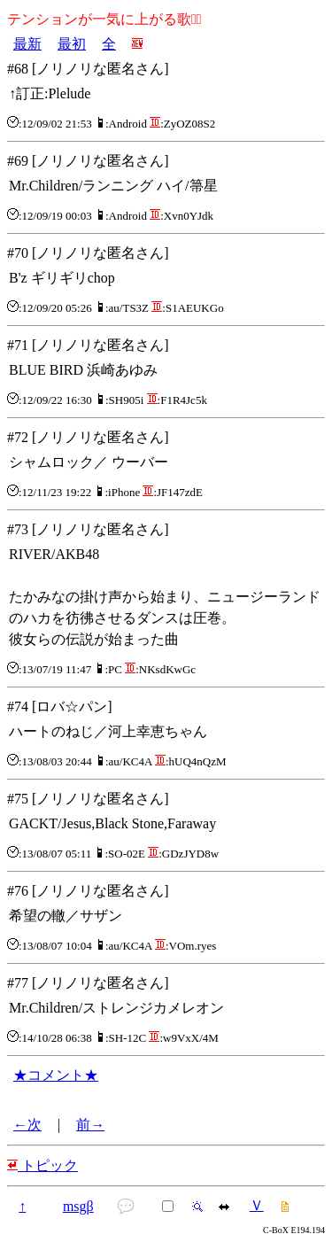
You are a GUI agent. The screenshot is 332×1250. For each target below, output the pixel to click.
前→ (90, 1124)
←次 (27, 1124)
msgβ (78, 1206)
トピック (42, 1165)
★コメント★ (55, 1075)
